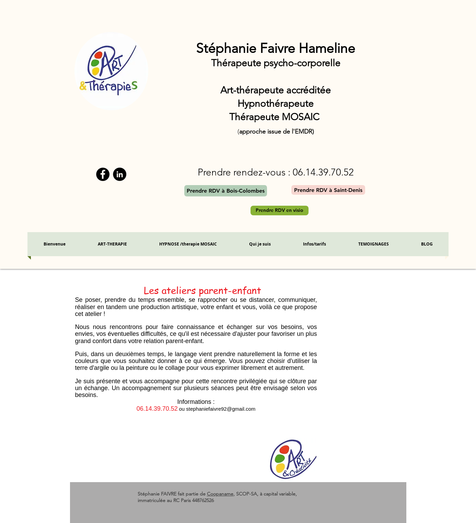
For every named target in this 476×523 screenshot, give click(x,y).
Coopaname (220, 494)
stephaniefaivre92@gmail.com (220, 409)
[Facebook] (102, 174)
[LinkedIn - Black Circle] (119, 174)
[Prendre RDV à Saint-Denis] (328, 190)
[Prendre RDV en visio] (280, 210)
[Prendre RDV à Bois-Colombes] (225, 190)
